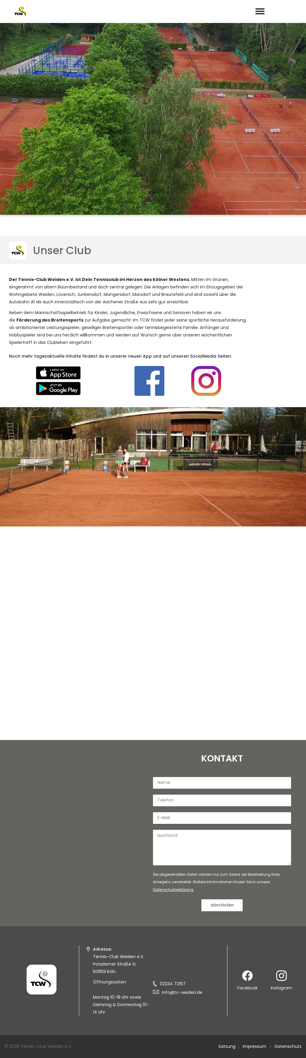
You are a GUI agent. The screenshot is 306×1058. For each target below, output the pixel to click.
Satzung (226, 1046)
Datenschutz (288, 1046)
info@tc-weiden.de (182, 992)
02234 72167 (173, 984)
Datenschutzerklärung (173, 889)
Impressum (254, 1046)
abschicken (222, 905)
